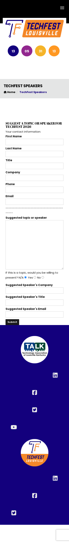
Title (34, 163)
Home (9, 92)
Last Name (34, 151)
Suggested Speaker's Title (34, 299)
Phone (34, 187)
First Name (34, 139)
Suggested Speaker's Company (34, 287)
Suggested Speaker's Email (34, 311)
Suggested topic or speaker (34, 220)
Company (34, 175)
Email (34, 199)
